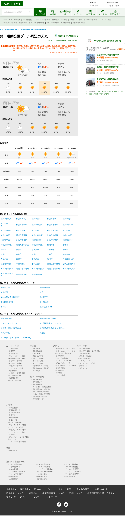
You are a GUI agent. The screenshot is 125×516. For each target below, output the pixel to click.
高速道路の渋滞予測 (40, 396)
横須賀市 (50, 245)
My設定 (94, 2)
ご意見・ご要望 (113, 6)
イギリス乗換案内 (43, 464)
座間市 (19, 259)
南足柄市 (35, 259)
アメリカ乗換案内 (15, 464)
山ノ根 (3, 307)
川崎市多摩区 (37, 240)
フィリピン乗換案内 (72, 474)
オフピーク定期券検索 (36, 23)
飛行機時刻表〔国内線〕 (41, 366)
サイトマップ (51, 497)
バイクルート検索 (105, 20)
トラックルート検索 (10, 23)
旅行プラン (83, 368)
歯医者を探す (60, 368)
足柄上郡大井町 (69, 264)
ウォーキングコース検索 (17, 425)
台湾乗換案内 (70, 476)
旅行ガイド (83, 366)
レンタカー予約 (84, 361)
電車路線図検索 (14, 410)
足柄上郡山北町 (22, 269)
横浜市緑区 (36, 230)
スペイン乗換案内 (71, 467)
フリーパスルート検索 (42, 20)
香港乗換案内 (42, 476)
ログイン (94, 6)
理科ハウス (5, 333)
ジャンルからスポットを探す (66, 365)
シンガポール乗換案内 (45, 472)
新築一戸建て (93, 94)
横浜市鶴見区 (6, 219)
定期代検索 (23, 23)
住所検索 (59, 373)
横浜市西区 (36, 219)
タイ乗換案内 (42, 474)
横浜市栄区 (67, 230)
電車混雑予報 (37, 384)
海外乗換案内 (13, 408)
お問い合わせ (101, 489)
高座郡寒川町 (6, 264)
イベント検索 (60, 375)
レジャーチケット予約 (87, 363)
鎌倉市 (3, 250)
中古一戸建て (104, 94)
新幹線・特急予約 (85, 356)
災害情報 (12, 434)
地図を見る (13, 450)
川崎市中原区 (6, 240)
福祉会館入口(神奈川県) (10, 297)
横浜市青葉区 (21, 235)
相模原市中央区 (22, 245)
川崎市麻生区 (68, 240)
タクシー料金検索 (52, 23)
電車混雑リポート (39, 382)
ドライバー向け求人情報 (17, 442)
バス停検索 (60, 370)
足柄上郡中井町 (53, 264)
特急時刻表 (36, 353)
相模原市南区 (37, 245)
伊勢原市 (66, 254)
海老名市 (4, 259)
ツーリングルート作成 (17, 432)
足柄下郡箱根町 (53, 269)
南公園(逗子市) (7, 302)
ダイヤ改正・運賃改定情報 (42, 387)
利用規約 (33, 493)
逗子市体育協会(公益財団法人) (52, 328)
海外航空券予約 (84, 353)
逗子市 (65, 250)
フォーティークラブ (9, 323)
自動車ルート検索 (76, 20)
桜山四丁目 (44, 297)
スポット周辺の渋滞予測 (41, 394)
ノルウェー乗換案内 (72, 469)
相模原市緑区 (6, 245)
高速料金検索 (65, 23)
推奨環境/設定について (53, 493)
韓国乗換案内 (13, 476)
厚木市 (34, 254)
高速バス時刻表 (38, 358)
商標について (75, 493)
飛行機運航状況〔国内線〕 (42, 389)
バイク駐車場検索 (62, 358)
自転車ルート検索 (90, 20)
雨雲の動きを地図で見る (68, 36)
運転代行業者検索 (15, 422)
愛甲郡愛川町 (21, 274)
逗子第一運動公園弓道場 (11, 328)
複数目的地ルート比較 (59, 20)
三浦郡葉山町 (68, 259)
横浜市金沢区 (37, 225)
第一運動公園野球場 (48, 318)
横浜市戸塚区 (68, 225)
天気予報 (12, 415)
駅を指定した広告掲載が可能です (108, 41)
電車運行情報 (37, 379)
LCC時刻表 (36, 371)
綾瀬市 (50, 259)
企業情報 (10, 489)
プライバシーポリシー (16, 497)
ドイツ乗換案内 (14, 467)
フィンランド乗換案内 (45, 469)
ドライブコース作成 (16, 427)
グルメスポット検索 (63, 363)
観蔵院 (42, 333)
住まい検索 (13, 420)
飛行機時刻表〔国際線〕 (41, 368)
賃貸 (99, 91)
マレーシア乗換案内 (16, 474)
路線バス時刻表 (38, 356)
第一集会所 (44, 302)
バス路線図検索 (14, 413)
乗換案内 (17, 20)
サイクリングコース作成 (17, 430)
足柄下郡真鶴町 (69, 269)
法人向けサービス (42, 489)
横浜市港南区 (6, 230)
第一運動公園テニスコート (50, 323)
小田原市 (35, 250)
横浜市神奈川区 (22, 219)
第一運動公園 (6, 318)
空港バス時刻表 (38, 361)
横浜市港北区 (52, 225)
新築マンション (107, 91)
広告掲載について (14, 493)
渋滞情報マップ (38, 399)
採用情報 (24, 489)
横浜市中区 (51, 219)
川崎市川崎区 (52, 235)
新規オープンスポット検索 (65, 349)
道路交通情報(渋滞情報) (41, 392)
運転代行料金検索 (79, 23)
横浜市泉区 (5, 235)
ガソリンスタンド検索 (64, 360)
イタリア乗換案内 (43, 467)
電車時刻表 (36, 349)
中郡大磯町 (20, 264)
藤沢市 (19, 250)
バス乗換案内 (27, 20)
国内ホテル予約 (84, 358)
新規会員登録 (113, 2)
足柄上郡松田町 (7, 269)
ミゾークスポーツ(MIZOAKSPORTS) (16, 338)
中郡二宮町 (36, 264)
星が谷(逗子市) (46, 307)
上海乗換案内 (13, 479)
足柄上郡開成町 (38, 269)
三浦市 (3, 254)
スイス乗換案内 (14, 469)
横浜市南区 (67, 219)
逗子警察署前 (45, 287)
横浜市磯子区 (21, 225)
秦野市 (19, 254)
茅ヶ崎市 (50, 250)
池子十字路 (5, 287)
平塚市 (65, 245)
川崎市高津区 (21, 240)
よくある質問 (83, 489)
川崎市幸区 (67, 235)
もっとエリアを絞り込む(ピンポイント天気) (62, 41)
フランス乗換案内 (71, 464)
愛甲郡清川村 (37, 274)
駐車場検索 (60, 356)
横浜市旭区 (20, 230)
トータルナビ (7, 20)
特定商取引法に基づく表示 (100, 493)
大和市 (50, 254)
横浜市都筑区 (37, 235)
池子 (41, 292)
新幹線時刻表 (37, 351)
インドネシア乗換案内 (73, 472)
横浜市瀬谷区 (52, 230)
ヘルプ (36, 497)
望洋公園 (4, 292)
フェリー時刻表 (38, 363)
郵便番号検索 (13, 417)
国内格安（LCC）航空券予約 (89, 351)
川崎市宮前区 (52, 240)
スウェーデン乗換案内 (17, 472)
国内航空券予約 (84, 349)
